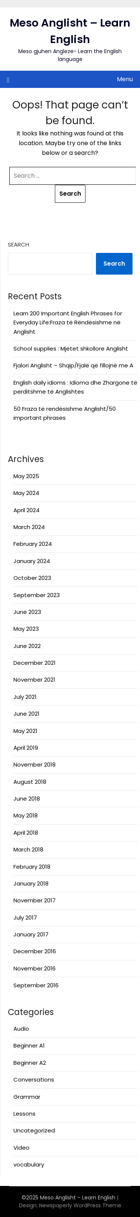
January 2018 (31, 883)
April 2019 (25, 748)
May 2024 (26, 493)
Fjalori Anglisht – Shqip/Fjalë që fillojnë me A (73, 365)
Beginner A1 (29, 1045)
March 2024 (29, 527)
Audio (21, 1029)
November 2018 (34, 764)
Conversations (33, 1079)
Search (18, 244)
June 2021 (26, 714)
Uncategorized (34, 1130)
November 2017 (34, 900)
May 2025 (26, 476)
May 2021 (25, 731)
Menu (125, 79)
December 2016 (34, 951)
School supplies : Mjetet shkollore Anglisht (70, 348)
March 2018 (28, 849)
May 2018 (25, 815)
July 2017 (25, 917)
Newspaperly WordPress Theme (80, 1205)
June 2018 (26, 798)
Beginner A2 (29, 1063)
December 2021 (34, 663)
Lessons (24, 1113)
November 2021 (34, 680)
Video (21, 1148)
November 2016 (34, 968)
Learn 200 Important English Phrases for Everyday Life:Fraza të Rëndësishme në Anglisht (67, 322)
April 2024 (26, 510)
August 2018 (29, 782)
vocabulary (28, 1164)
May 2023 (26, 629)
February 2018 (31, 867)
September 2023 (36, 595)
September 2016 (36, 985)
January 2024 (31, 561)
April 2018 (25, 833)
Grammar (26, 1097)
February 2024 (32, 544)
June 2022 (27, 646)
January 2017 (31, 934)
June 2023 (27, 612)
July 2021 (25, 697)
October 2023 (32, 578)
